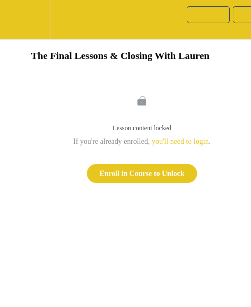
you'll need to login (180, 141)
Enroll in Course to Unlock (142, 173)
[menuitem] (35, 19)
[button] (10, 19)
